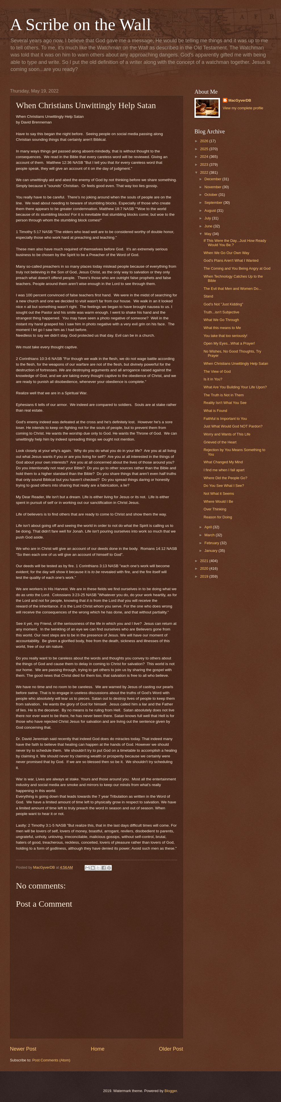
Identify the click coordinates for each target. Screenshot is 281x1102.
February (212, 543)
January (211, 550)
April (208, 527)
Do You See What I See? (224, 485)
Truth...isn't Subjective (221, 312)
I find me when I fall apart (224, 470)
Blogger (171, 1091)
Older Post (171, 1049)
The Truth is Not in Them (224, 395)
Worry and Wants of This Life (227, 434)
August (210, 210)
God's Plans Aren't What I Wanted (231, 260)
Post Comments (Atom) (51, 1060)
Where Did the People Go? (225, 478)
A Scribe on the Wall (80, 24)
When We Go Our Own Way (226, 253)
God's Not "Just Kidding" (223, 304)
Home (97, 1049)
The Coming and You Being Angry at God (237, 268)
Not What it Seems (219, 493)
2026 (204, 141)
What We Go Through (221, 320)
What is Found (215, 410)
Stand (208, 296)
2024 (204, 156)
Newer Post (23, 1049)
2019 (204, 576)
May (208, 234)
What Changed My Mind (223, 462)
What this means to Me (222, 328)
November (213, 187)
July (208, 218)
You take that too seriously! (225, 336)
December (213, 179)
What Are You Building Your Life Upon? (235, 387)
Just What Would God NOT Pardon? (233, 426)
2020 (204, 568)
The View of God (217, 371)
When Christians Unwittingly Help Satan (236, 363)
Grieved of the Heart (220, 442)
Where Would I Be (218, 501)
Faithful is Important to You (225, 418)
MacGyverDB (239, 100)
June (208, 226)
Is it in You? (213, 379)
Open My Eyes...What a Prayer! (229, 343)
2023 (204, 164)
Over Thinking (215, 509)
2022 (204, 172)
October (211, 194)
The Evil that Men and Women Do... (232, 288)
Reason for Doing (218, 517)
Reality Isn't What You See (225, 403)
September (213, 202)
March (209, 535)
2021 (204, 561)
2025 (204, 149)
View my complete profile (243, 108)
